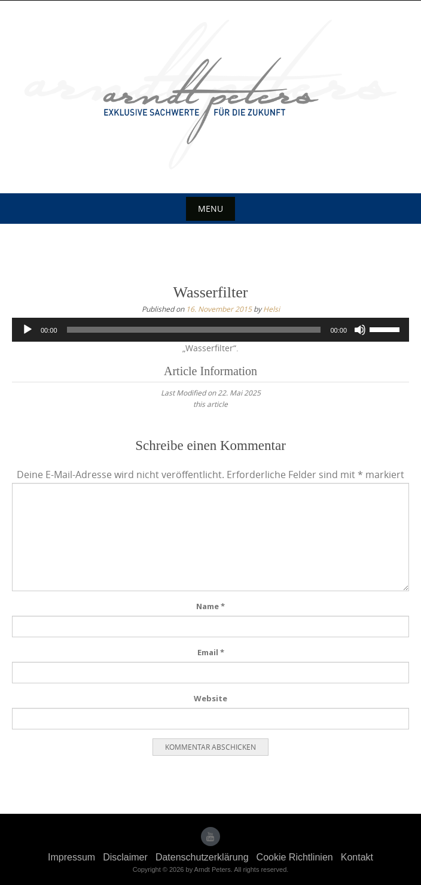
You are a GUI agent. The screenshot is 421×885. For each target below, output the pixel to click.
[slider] (194, 330)
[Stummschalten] (360, 330)
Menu (210, 208)
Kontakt (357, 857)
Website (210, 698)
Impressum (71, 857)
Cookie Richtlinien (295, 857)
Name (210, 606)
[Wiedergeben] (27, 330)
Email (210, 652)
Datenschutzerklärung (202, 857)
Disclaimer (125, 857)
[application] (210, 330)
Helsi (271, 309)
